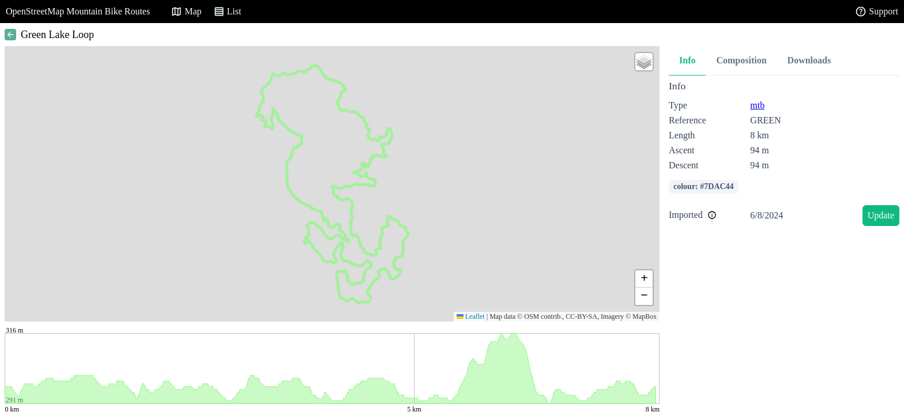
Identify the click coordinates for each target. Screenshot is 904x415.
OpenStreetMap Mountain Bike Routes (78, 11)
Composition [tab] (741, 60)
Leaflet (471, 316)
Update (881, 215)
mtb (757, 105)
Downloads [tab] (809, 60)
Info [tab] (687, 60)
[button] (644, 61)
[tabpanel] (784, 155)
